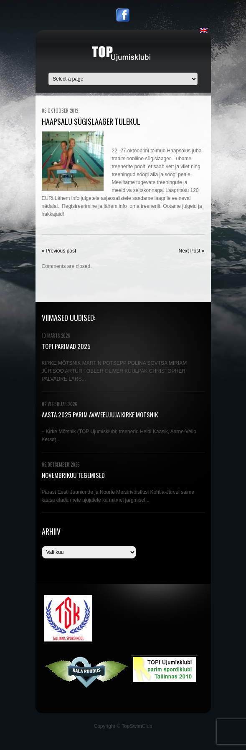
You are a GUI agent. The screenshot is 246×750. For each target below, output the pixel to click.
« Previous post (59, 251)
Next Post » (191, 251)
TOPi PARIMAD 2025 (66, 346)
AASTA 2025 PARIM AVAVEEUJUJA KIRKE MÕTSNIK (100, 414)
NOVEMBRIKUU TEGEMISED (73, 475)
